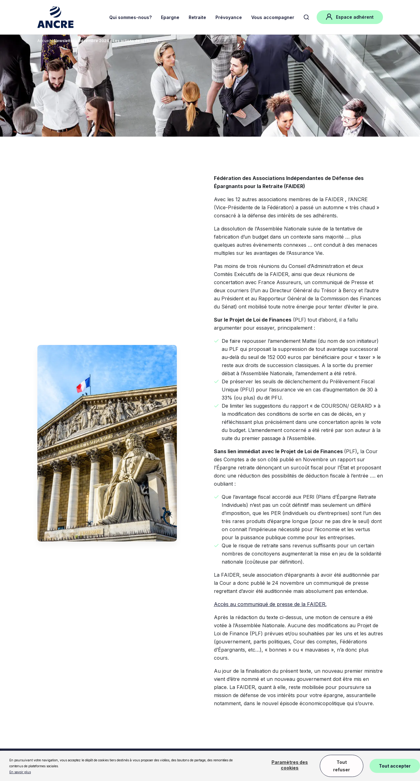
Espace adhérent (350, 16)
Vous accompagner (272, 17)
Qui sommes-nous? (130, 17)
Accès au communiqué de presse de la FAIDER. (270, 604)
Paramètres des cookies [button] (289, 764)
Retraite (197, 17)
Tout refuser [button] (341, 765)
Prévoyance (228, 17)
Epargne (170, 17)
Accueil (44, 40)
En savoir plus (20, 772)
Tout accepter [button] (395, 766)
